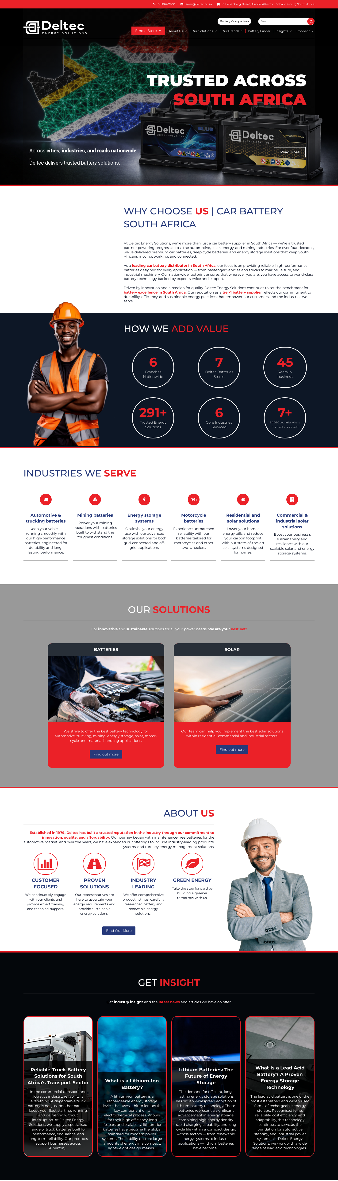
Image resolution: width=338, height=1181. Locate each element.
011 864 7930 (166, 4)
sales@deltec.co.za (199, 4)
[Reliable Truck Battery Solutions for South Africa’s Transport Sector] (58, 1086)
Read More (290, 152)
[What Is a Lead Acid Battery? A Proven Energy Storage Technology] (280, 1086)
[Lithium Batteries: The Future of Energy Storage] (206, 1086)
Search (314, 21)
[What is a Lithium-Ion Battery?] (132, 1086)
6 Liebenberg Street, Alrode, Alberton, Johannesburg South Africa (269, 4)
